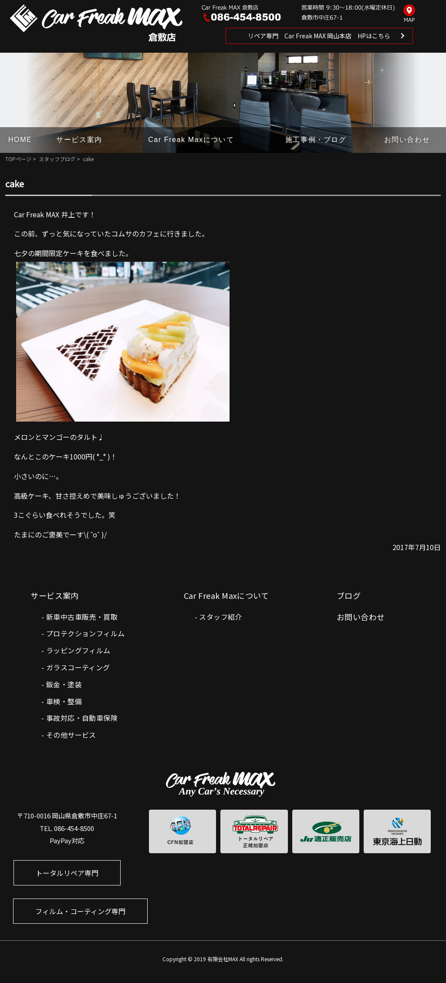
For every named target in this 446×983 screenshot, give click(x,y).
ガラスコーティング (78, 667)
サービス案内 (79, 139)
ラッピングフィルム (78, 650)
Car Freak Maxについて (191, 139)
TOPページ (18, 158)
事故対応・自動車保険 (82, 718)
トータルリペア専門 (67, 873)
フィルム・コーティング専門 (80, 911)
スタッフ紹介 (220, 616)
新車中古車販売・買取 (82, 616)
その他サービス (71, 735)
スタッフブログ (57, 158)
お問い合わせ (407, 139)
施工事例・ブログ (316, 139)
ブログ (349, 595)
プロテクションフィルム (85, 633)
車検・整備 (64, 701)
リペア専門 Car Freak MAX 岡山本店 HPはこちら (319, 35)
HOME (20, 139)
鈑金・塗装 (64, 684)
